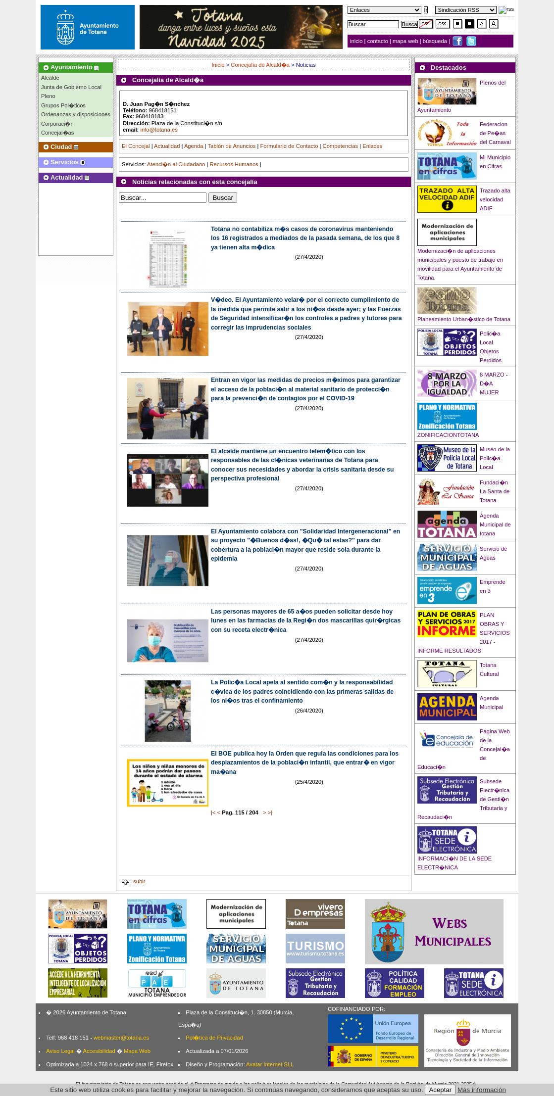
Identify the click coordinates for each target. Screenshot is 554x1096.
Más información (481, 1090)
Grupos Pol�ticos (63, 105)
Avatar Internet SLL (270, 1064)
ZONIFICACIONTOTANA (448, 435)
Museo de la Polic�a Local (495, 458)
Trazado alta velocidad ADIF (495, 199)
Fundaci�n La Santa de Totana (494, 491)
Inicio (218, 65)
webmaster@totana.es (121, 1038)
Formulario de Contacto (289, 146)
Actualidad (167, 146)
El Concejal (136, 146)
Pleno (48, 96)
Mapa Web (137, 1051)
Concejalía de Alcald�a (260, 65)
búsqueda (436, 41)
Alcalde (50, 78)
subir (133, 881)
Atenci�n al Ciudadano (176, 164)
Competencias (340, 146)
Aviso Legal (60, 1051)
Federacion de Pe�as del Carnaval (495, 133)
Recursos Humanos (233, 164)
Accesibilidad (99, 1051)
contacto (377, 41)
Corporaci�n (57, 124)
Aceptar (440, 1090)
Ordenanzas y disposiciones (75, 114)
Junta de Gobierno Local (71, 87)
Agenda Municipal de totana (495, 524)
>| (270, 812)
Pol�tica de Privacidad (214, 1038)
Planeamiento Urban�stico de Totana (463, 319)
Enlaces (372, 146)
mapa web (406, 41)
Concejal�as (57, 133)
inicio (357, 41)
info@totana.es (158, 130)
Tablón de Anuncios (231, 146)
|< (213, 812)
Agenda (193, 146)
